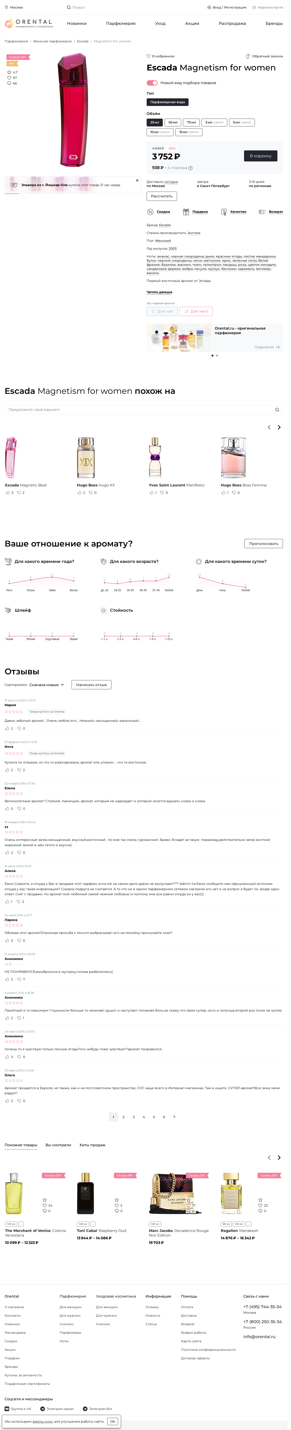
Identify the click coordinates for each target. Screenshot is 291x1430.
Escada (165, 227)
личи (197, 262)
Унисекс (67, 1326)
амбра (187, 271)
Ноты (64, 1343)
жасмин (184, 267)
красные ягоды (229, 258)
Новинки (77, 23)
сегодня (171, 184)
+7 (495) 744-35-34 (262, 1308)
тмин (196, 267)
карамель (246, 271)
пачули (200, 271)
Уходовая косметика (116, 1298)
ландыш (229, 267)
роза (242, 267)
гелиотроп (212, 267)
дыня (209, 258)
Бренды (274, 23)
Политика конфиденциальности (208, 1352)
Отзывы (152, 1309)
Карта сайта (191, 1343)
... (21, 1226)
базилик (168, 267)
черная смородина (187, 258)
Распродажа (232, 23)
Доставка (189, 1318)
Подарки (12, 1360)
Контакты (12, 1318)
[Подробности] (190, 170)
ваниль (153, 275)
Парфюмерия (121, 23)
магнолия (212, 262)
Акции (192, 23)
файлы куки (42, 1421)
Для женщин (70, 1309)
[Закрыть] (137, 182)
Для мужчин (70, 1318)
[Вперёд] (279, 429)
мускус (214, 271)
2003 (173, 251)
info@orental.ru (259, 1338)
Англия (194, 235)
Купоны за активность (23, 1377)
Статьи (151, 1326)
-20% (172, 150)
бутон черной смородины (169, 262)
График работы (194, 1335)
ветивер (263, 271)
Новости (153, 1318)
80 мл (226, 1226)
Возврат (188, 1326)
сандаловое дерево (163, 271)
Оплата (187, 1309)
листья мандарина (259, 258)
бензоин (228, 271)
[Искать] (277, 412)
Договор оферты (195, 1360)
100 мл (11, 1226)
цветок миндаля (262, 267)
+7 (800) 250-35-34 (262, 1323)
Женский (163, 243)
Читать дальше (159, 294)
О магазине (14, 1309)
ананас (163, 258)
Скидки (11, 1343)
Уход (160, 23)
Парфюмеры (70, 1335)
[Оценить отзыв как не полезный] (19, 495)
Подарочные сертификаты (27, 1386)
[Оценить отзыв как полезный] (8, 495)
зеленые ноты (244, 262)
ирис (226, 262)
